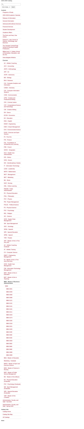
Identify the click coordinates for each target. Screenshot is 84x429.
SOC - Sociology (8, 226)
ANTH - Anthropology (10, 69)
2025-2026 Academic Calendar (11, 15)
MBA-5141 (9, 306)
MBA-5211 (9, 312)
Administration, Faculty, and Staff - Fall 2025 (10, 401)
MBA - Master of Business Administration (12, 282)
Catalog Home (7, 411)
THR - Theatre (8, 238)
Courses (5, 60)
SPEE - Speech (8, 235)
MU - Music (7, 180)
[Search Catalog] (11, 4)
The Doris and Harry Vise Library (10, 36)
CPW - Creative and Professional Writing (9, 98)
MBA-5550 (9, 340)
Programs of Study (8, 12)
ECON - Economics (9, 115)
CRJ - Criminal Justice (10, 102)
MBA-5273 (9, 317)
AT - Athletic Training (10, 249)
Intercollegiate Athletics (9, 57)
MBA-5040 (9, 292)
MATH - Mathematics (10, 171)
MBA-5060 (9, 294)
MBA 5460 (9, 335)
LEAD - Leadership (9, 168)
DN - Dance (7, 112)
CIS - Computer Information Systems (12, 91)
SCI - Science (8, 216)
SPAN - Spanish (8, 229)
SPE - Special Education (11, 232)
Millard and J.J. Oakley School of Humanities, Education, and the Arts (11, 53)
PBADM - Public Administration (8, 189)
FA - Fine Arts (8, 137)
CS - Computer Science (10, 252)
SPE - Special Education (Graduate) (11, 392)
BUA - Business (8, 80)
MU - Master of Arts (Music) (11, 377)
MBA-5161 (9, 309)
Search (13, 7)
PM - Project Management (11, 202)
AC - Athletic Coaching (10, 63)
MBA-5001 (9, 289)
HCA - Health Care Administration (9, 153)
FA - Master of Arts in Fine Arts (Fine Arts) (11, 260)
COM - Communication (10, 95)
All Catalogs (6, 417)
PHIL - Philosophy (9, 196)
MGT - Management (9, 174)
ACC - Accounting (9, 66)
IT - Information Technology (11, 166)
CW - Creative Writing (10, 109)
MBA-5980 (9, 352)
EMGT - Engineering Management (10, 256)
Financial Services (8, 26)
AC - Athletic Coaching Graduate (10, 246)
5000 (6, 286)
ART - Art (6, 72)
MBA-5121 (9, 300)
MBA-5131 (9, 303)
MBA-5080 (9, 297)
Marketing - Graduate (10, 360)
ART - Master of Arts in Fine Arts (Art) (12, 241)
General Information (8, 21)
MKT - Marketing (8, 177)
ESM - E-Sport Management (12, 127)
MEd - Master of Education (11, 358)
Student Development (9, 29)
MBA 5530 (9, 338)
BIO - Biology (7, 77)
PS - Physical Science (10, 207)
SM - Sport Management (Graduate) (11, 387)
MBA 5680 (9, 349)
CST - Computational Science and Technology (12, 106)
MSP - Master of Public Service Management (10, 373)
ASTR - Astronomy (9, 74)
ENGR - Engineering (10, 124)
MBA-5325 (9, 329)
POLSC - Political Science (11, 204)
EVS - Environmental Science (12, 129)
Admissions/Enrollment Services (12, 24)
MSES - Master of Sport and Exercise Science (12, 364)
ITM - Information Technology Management (12, 269)
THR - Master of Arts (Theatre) (10, 396)
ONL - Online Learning (10, 186)
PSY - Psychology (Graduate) (12, 384)
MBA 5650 (9, 343)
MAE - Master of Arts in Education (10, 273)
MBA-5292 (9, 320)
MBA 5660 (9, 346)
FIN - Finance (8, 140)
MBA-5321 (9, 326)
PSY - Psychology (9, 210)
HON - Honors (8, 160)
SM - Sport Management (11, 223)
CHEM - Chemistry (9, 87)
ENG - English (8, 121)
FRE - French (8, 147)
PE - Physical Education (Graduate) (11, 380)
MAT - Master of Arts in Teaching (10, 278)
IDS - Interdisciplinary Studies (12, 163)
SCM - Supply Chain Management (9, 219)
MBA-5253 (9, 315)
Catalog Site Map (8, 414)
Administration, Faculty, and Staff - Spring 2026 (10, 405)
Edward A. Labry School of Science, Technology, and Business (10, 41)
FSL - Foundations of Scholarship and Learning (11, 143)
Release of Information (9, 18)
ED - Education (8, 118)
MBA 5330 (9, 332)
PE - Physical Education (11, 193)
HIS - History (7, 157)
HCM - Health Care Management (9, 264)
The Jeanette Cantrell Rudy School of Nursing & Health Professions (10, 47)
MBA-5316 (9, 323)
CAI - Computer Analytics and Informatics (12, 84)
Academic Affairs (7, 32)
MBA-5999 (9, 355)
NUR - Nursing (8, 183)
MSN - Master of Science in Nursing (11, 368)
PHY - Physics (8, 199)
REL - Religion (8, 213)
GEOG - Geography (9, 150)
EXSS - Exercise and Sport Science (11, 133)
